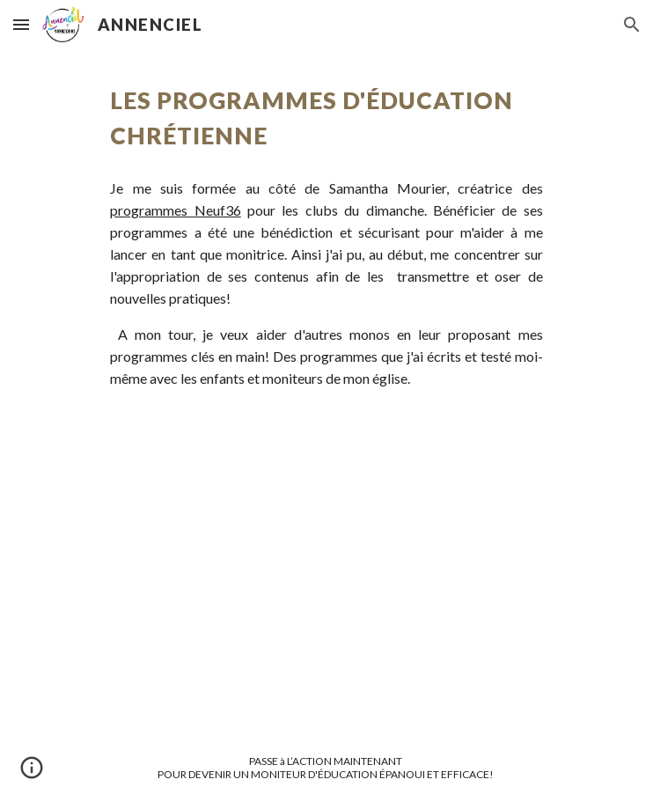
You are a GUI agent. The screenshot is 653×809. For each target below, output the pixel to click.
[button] (21, 24)
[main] (326, 117)
